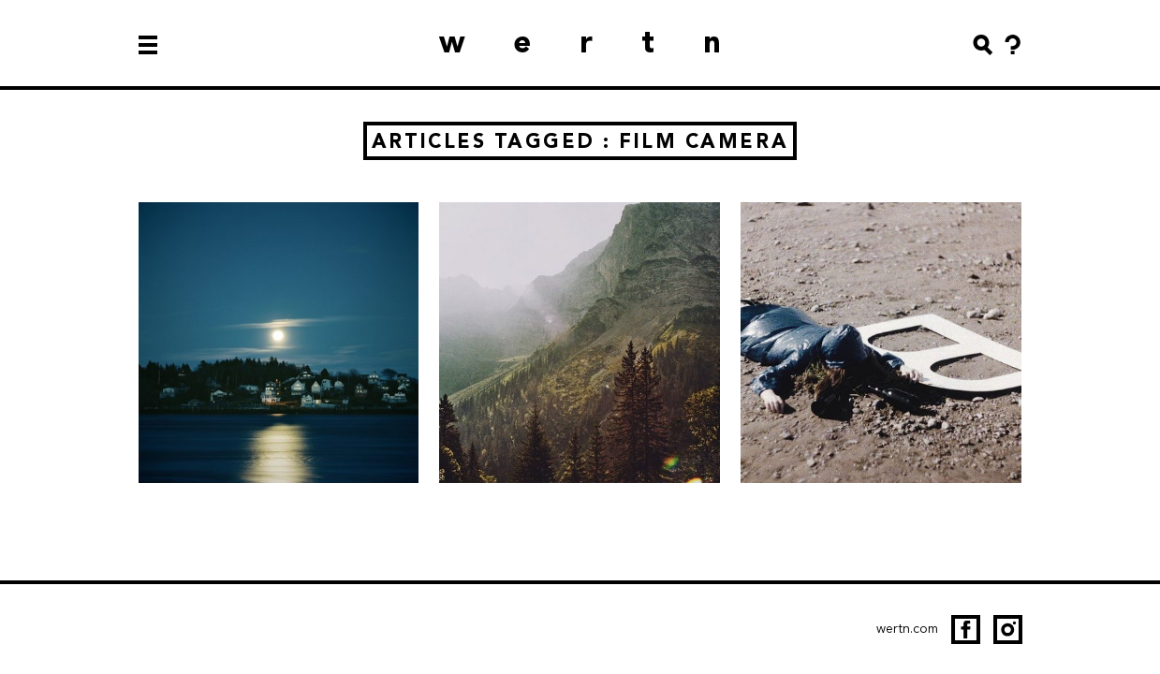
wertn (605, 41)
